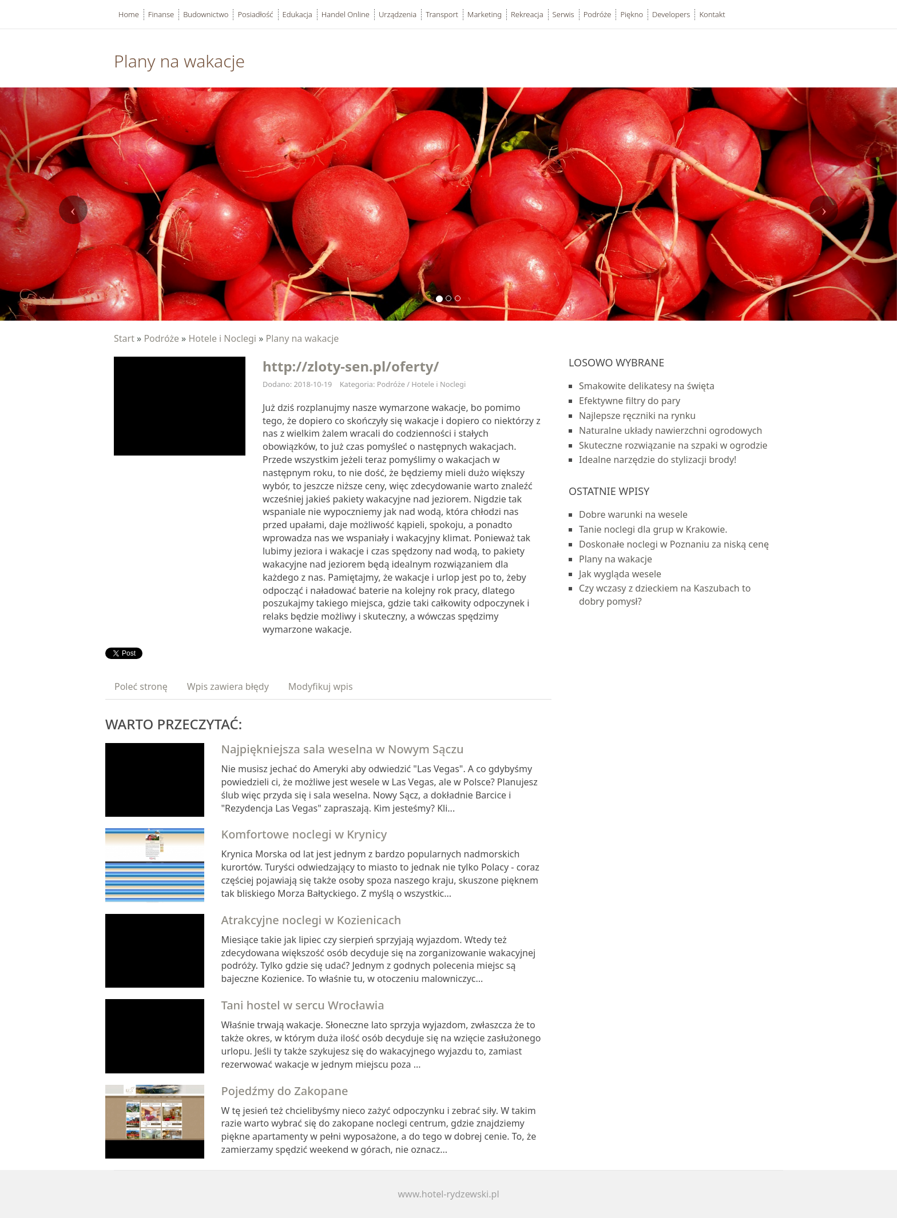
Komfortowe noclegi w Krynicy (304, 834)
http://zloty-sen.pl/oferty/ (351, 366)
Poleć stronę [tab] (141, 686)
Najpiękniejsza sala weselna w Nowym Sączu (342, 749)
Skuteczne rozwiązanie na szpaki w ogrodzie (673, 445)
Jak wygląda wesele (620, 574)
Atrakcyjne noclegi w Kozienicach (311, 920)
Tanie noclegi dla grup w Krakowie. (653, 529)
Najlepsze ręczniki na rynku (637, 415)
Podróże (161, 338)
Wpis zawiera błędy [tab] (228, 686)
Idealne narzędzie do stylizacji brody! (657, 459)
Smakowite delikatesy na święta (647, 386)
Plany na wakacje (302, 338)
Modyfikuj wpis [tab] (320, 686)
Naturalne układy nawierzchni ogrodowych (670, 430)
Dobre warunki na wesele (633, 514)
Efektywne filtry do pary (629, 400)
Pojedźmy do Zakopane (284, 1091)
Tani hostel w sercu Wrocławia (302, 1005)
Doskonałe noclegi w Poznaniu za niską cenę (674, 544)
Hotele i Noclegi (222, 338)
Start (124, 338)
